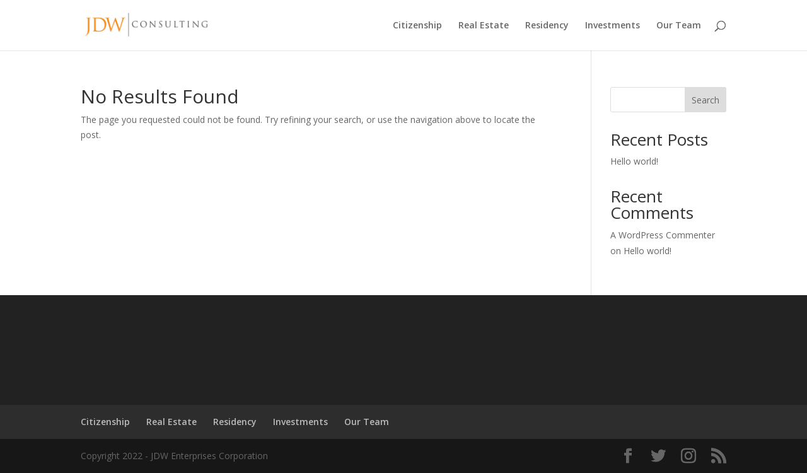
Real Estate (483, 26)
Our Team (678, 26)
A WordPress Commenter (662, 235)
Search (705, 100)
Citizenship (417, 26)
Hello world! (634, 161)
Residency (547, 26)
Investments (612, 26)
